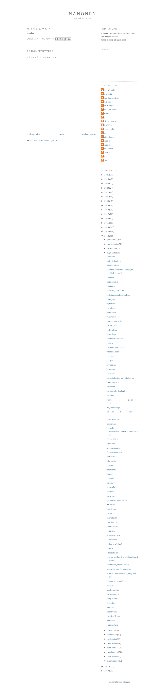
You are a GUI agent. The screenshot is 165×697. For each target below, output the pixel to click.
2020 (106, 201)
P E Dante (110, 504)
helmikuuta (112, 656)
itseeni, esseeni (113, 448)
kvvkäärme (111, 365)
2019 (106, 205)
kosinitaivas (111, 325)
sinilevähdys (111, 487)
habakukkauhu (112, 419)
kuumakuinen (112, 282)
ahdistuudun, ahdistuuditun (118, 295)
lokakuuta (111, 248)
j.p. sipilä (106, 152)
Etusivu (61, 134)
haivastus (110, 369)
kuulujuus (110, 299)
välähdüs (110, 478)
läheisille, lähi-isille (115, 290)
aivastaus (110, 373)
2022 (106, 192)
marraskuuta (113, 244)
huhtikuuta (112, 647)
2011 (106, 666)
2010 (106, 670)
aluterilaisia (111, 539)
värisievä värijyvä (114, 544)
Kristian (105, 113)
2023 (106, 188)
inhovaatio (111, 461)
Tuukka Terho (108, 137)
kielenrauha (111, 611)
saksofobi (110, 386)
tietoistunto (111, 424)
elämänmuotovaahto (115, 347)
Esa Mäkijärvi (108, 94)
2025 (106, 179)
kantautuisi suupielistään (117, 581)
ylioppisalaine (112, 351)
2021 (106, 196)
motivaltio (110, 456)
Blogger (126, 682)
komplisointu (112, 598)
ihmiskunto (111, 509)
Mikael (105, 117)
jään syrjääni (112, 439)
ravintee (109, 607)
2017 (106, 214)
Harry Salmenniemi (110, 98)
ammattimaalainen (114, 338)
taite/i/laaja (111, 334)
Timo (104, 133)
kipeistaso (110, 286)
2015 (106, 223)
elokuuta (111, 630)
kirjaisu (109, 483)
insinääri (110, 491)
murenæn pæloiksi (114, 321)
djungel (109, 474)
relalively (110, 620)
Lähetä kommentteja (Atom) (44, 140)
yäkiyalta (110, 360)
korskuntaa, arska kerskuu (117, 564)
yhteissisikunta (112, 526)
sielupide (110, 395)
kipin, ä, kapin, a (113, 261)
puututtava (111, 312)
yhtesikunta (111, 522)
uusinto (109, 513)
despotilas (110, 603)
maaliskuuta (112, 652)
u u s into (110, 308)
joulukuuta (112, 239)
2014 (106, 227)
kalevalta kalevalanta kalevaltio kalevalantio (122, 431)
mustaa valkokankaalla (116, 391)
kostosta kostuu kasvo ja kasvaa (120, 378)
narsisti (109, 548)
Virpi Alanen (107, 148)
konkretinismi (112, 382)
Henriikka (106, 102)
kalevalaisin (111, 517)
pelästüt (109, 585)
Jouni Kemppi (108, 105)
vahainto (110, 465)
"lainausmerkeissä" (114, 452)
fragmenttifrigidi (113, 407)
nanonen (83, 13)
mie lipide (110, 443)
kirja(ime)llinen (113, 616)
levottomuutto (112, 590)
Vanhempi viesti (89, 134)
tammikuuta (112, 661)
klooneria (110, 256)
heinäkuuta (112, 634)
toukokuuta (112, 643)
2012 (106, 236)
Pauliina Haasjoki (109, 121)
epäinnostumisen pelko (116, 500)
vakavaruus (111, 316)
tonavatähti (111, 469)
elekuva (109, 343)
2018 (106, 209)
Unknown (106, 141)
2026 (106, 174)
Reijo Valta (107, 125)
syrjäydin (110, 531)
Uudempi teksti (33, 134)
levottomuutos (112, 594)
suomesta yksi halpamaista (118, 569)
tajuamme (110, 303)
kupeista (110, 277)
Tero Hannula (108, 129)
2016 (106, 218)
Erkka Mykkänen (109, 90)
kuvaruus (110, 496)
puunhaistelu (112, 625)
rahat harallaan (112, 265)
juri (103, 156)
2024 (106, 183)
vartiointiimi (111, 330)
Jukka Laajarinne (109, 109)
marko (104, 160)
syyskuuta (111, 252)
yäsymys (110, 356)
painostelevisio (113, 535)
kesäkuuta (111, 639)
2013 (106, 231)
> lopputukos (112, 552)
